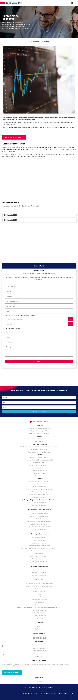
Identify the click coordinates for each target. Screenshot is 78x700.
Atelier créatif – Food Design (39, 492)
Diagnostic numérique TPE (39, 431)
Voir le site (39, 681)
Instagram (38, 638)
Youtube (45, 638)
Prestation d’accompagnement (39, 449)
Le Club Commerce (39, 497)
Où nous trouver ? (39, 618)
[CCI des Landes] (13, 3)
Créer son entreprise (39, 540)
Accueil (30, 41)
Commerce (40, 478)
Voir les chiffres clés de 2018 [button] (13, 137)
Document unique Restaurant (39, 513)
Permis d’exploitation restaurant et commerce (39, 489)
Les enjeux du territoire (39, 615)
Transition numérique (39, 463)
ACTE (39, 626)
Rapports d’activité (39, 591)
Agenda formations (39, 570)
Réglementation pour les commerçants (39, 521)
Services (39, 436)
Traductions (39, 476)
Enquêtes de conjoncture (39, 599)
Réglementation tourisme (39, 524)
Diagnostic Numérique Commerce (39, 433)
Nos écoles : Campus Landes (39, 575)
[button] (72, 3)
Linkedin (34, 638)
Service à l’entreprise (39, 441)
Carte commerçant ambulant (39, 556)
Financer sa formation (39, 572)
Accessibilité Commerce (39, 519)
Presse (39, 594)
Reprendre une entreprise (39, 543)
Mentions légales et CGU (65, 693)
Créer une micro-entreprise (39, 538)
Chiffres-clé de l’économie (39, 597)
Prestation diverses (39, 473)
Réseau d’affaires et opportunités (39, 465)
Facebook (41, 638)
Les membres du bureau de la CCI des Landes (39, 583)
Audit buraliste (39, 484)
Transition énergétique (39, 505)
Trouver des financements (39, 551)
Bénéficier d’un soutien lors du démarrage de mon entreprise (39, 548)
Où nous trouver (27, 693)
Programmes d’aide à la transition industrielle (39, 460)
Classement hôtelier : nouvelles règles (39, 452)
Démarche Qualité (39, 602)
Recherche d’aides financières (39, 457)
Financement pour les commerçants (39, 527)
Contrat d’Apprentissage (39, 529)
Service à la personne (39, 439)
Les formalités (39, 553)
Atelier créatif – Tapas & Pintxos (39, 494)
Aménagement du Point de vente (39, 481)
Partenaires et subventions (39, 613)
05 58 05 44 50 (39, 657)
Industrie (39, 454)
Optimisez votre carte (39, 486)
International (39, 468)
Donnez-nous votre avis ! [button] (11, 672)
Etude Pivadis (39, 629)
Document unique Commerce (39, 516)
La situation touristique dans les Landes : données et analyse (39, 447)
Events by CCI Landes (39, 589)
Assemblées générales (39, 610)
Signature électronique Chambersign (39, 428)
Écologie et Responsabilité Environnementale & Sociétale (40, 500)
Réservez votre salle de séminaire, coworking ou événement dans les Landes (39, 607)
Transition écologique (39, 502)
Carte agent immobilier (39, 559)
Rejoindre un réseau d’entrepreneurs (39, 545)
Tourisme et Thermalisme (40, 444)
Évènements (39, 605)
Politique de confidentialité (48, 693)
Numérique (40, 425)
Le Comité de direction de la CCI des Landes (39, 586)
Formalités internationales (39, 470)
